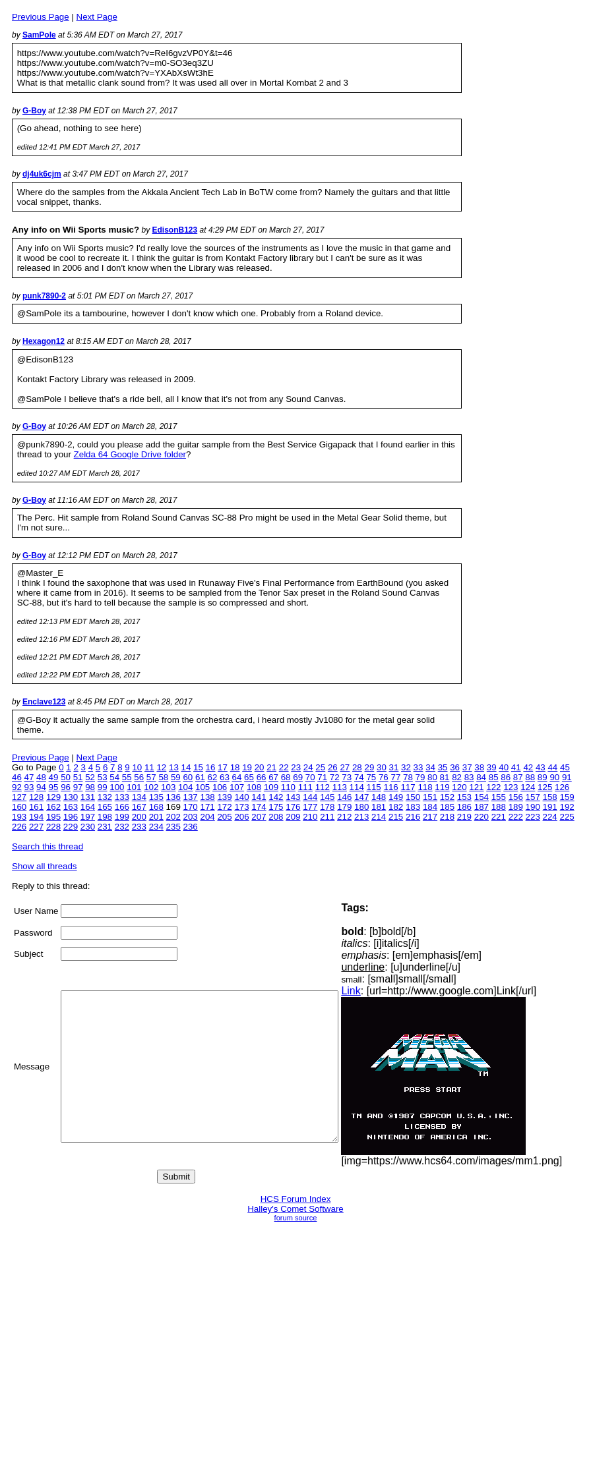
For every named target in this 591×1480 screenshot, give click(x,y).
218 (447, 817)
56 (139, 777)
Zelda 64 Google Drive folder (130, 454)
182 (396, 807)
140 (241, 797)
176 (293, 807)
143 (293, 797)
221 (498, 817)
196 (70, 817)
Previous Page (40, 17)
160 (19, 807)
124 (527, 787)
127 (19, 797)
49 (54, 777)
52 (90, 777)
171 (207, 807)
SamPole (39, 35)
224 (550, 817)
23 (296, 767)
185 (447, 807)
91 (567, 777)
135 (156, 797)
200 (139, 817)
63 (225, 777)
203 (190, 817)
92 (17, 787)
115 (374, 787)
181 (378, 807)
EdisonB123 (175, 230)
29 (369, 767)
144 (310, 797)
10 (137, 767)
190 (533, 807)
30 (382, 767)
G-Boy (34, 110)
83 (469, 777)
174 (258, 807)
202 (173, 817)
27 (345, 767)
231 (105, 827)
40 (504, 767)
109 (271, 787)
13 (174, 767)
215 (396, 817)
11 (149, 767)
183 (413, 807)
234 (156, 827)
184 (430, 807)
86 (506, 777)
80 (432, 777)
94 (41, 787)
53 (103, 777)
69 (298, 777)
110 (288, 787)
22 (284, 767)
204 (207, 817)
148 (378, 797)
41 (516, 767)
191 (550, 807)
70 (310, 777)
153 (464, 797)
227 (36, 827)
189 (516, 807)
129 (53, 797)
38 (479, 767)
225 (567, 817)
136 (173, 797)
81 (445, 777)
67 (273, 777)
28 (357, 767)
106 (219, 787)
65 (249, 777)
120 (459, 787)
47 (29, 777)
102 (151, 787)
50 (66, 777)
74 (359, 777)
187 (481, 807)
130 (70, 797)
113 (339, 787)
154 (481, 797)
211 (327, 817)
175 (275, 807)
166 (122, 807)
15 (198, 767)
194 (36, 817)
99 (103, 787)
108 (254, 787)
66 (261, 777)
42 (528, 767)
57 (151, 777)
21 (271, 767)
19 (247, 767)
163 (70, 807)
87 (518, 777)
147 (361, 797)
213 (361, 817)
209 (293, 817)
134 (139, 797)
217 (430, 817)
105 (202, 787)
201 (156, 817)
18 (235, 767)
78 (408, 777)
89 (542, 777)
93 (29, 787)
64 (237, 777)
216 (413, 817)
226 (19, 827)
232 (122, 827)
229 (70, 827)
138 (207, 797)
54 (114, 777)
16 (211, 767)
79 (420, 777)
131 (87, 797)
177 (310, 807)
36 (455, 767)
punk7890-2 (44, 295)
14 (186, 767)
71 (322, 777)
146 (344, 797)
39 (492, 767)
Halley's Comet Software (295, 1209)
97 (78, 787)
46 (17, 777)
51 (78, 777)
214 (378, 817)
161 (36, 807)
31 (394, 767)
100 (116, 787)
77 (395, 777)
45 (565, 767)
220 (481, 817)
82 (457, 777)
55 (127, 777)
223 (533, 817)
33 (418, 767)
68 (286, 777)
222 (516, 817)
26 (333, 767)
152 (447, 797)
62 (213, 777)
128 (36, 797)
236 (190, 827)
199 (122, 817)
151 (430, 797)
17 (223, 767)
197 (87, 817)
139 (224, 797)
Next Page (97, 17)
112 (322, 787)
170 (190, 807)
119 (442, 787)
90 (554, 777)
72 (335, 777)
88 (530, 777)
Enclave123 (43, 701)
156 (516, 797)
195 (53, 817)
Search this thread (47, 846)
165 (105, 807)
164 (87, 807)
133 (122, 797)
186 (464, 807)
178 (327, 807)
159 (567, 797)
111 (305, 787)
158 (550, 797)
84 (481, 777)
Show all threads (44, 866)
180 (361, 807)
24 (308, 767)
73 (347, 777)
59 (176, 777)
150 (413, 797)
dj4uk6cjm (41, 174)
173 (241, 807)
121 (476, 787)
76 (384, 777)
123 (510, 787)
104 (185, 787)
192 (567, 807)
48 (41, 777)
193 (19, 817)
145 (327, 797)
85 (494, 777)
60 (188, 777)
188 (498, 807)
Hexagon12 (43, 341)
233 (139, 827)
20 (259, 767)
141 (258, 797)
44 (552, 767)
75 (371, 777)
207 (258, 817)
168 (156, 807)
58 (163, 777)
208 (275, 817)
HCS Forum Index (296, 1199)
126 (562, 787)
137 (190, 797)
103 (168, 787)
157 (533, 797)
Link (378, 990)
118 (425, 787)
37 (467, 767)
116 (391, 787)
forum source (295, 1218)
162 (53, 807)
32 (406, 767)
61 (200, 777)
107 (237, 787)
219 (464, 817)
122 (493, 787)
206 (241, 817)
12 (161, 767)
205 (224, 817)
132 (105, 797)
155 (498, 797)
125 (545, 787)
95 (54, 787)
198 (105, 817)
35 (443, 767)
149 (396, 797)
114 (357, 787)
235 (173, 827)
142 (275, 797)
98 (90, 787)
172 (224, 807)
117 (407, 787)
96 (66, 787)
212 (344, 817)
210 (310, 817)
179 (344, 807)
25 (320, 767)
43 (540, 767)
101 (134, 787)
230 (87, 827)
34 (430, 767)
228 (53, 827)
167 (139, 807)
